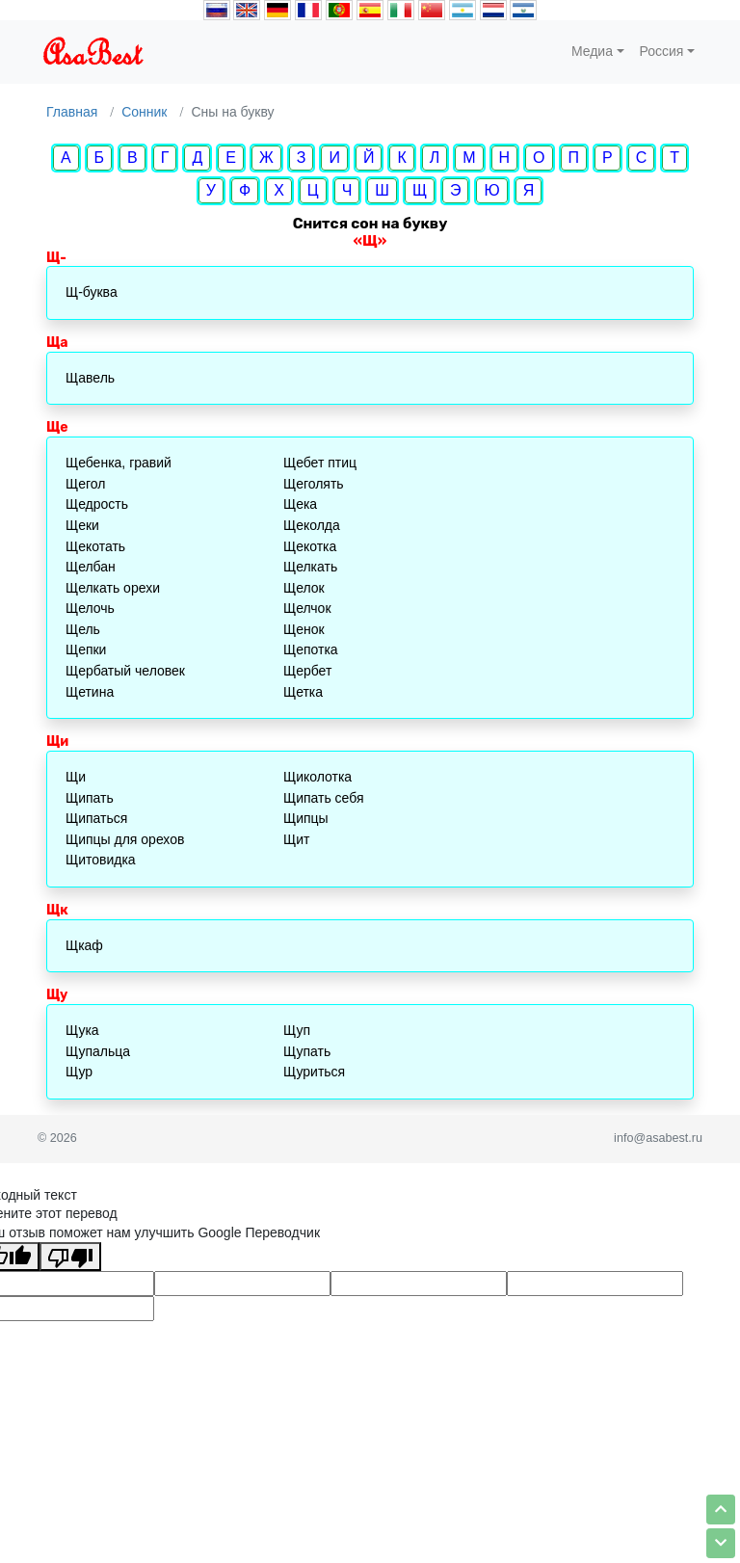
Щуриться (314, 1071)
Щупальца (98, 1051)
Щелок (304, 588)
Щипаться (96, 818)
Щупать (306, 1051)
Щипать (90, 798)
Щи (76, 776)
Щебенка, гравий (119, 462)
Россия (662, 51)
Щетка (303, 692)
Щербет (307, 670)
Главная (71, 111)
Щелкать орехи (113, 588)
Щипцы (306, 818)
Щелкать (310, 566)
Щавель (90, 377)
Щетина (90, 692)
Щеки (82, 525)
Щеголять (313, 483)
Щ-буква (92, 292)
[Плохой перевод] (70, 1256)
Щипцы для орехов (125, 839)
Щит (296, 839)
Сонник (144, 111)
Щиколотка (317, 776)
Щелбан (91, 566)
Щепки (86, 649)
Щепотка (310, 649)
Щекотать (95, 546)
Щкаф (84, 945)
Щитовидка (101, 859)
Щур (79, 1071)
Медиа (592, 51)
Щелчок (307, 608)
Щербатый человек (125, 670)
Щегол (85, 483)
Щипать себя (323, 798)
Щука (82, 1030)
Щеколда (311, 525)
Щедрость (97, 504)
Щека (300, 504)
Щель (83, 629)
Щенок (304, 629)
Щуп (296, 1030)
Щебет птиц (320, 462)
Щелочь (90, 608)
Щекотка (309, 546)
